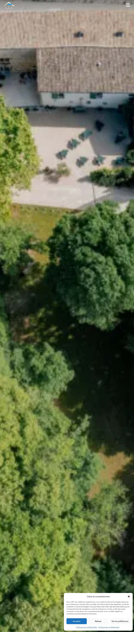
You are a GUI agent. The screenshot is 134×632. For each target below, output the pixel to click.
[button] (128, 596)
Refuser (98, 621)
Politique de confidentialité (86, 627)
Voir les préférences (119, 621)
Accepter (76, 621)
